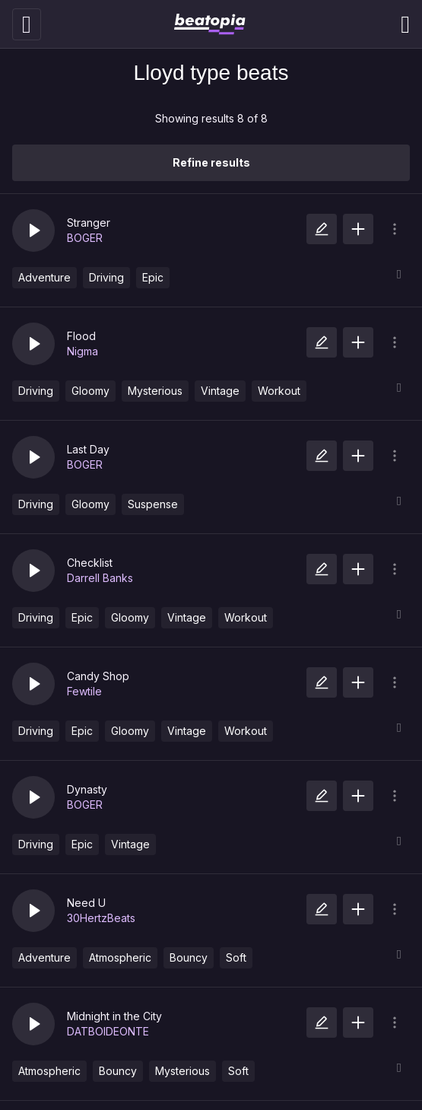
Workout (279, 390)
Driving (106, 277)
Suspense (153, 504)
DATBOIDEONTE (108, 1031)
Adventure (44, 277)
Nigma (82, 351)
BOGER (85, 237)
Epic (152, 277)
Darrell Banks (100, 577)
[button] (33, 230)
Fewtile (84, 691)
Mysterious (155, 390)
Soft (236, 957)
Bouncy (189, 957)
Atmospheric (120, 957)
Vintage (220, 390)
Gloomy (90, 390)
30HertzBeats (101, 917)
